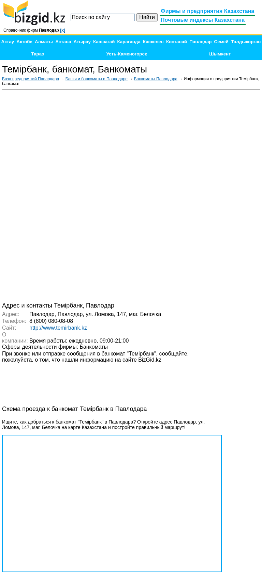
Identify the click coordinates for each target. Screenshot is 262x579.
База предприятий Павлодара (30, 79)
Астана (63, 41)
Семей (221, 41)
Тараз (37, 53)
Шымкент (220, 53)
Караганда (129, 41)
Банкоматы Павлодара (155, 79)
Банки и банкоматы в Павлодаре (97, 79)
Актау (7, 41)
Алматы (44, 41)
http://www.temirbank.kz (58, 328)
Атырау (82, 41)
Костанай (176, 41)
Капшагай (104, 41)
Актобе (24, 41)
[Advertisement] (209, 195)
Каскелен (153, 41)
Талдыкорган (246, 41)
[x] (62, 30)
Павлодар (200, 41)
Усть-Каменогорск (126, 53)
